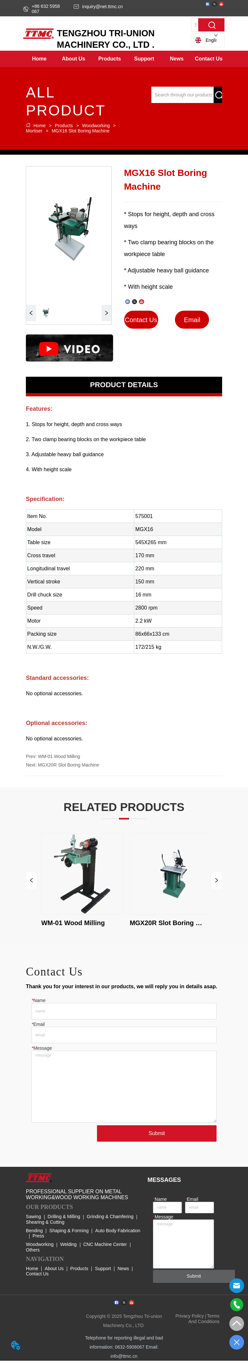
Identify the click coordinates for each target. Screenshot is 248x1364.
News (123, 1271)
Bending (34, 1233)
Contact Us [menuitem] (208, 58)
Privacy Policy (189, 1319)
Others (33, 1252)
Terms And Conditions (203, 1322)
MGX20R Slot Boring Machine (68, 765)
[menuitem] (73, 59)
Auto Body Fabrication (118, 1233)
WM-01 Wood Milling (59, 756)
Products (63, 125)
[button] (73, 59)
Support (103, 1271)
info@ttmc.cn (124, 1359)
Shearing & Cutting (45, 1225)
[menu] (124, 59)
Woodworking (96, 125)
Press (38, 1238)
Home (39, 125)
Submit (156, 1136)
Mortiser (35, 130)
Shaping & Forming (69, 1233)
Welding (68, 1247)
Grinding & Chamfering (110, 1219)
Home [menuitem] (39, 58)
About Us (54, 1271)
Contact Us (37, 1276)
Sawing (33, 1219)
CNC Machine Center (105, 1247)
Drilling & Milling (64, 1219)
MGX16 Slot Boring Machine (80, 130)
